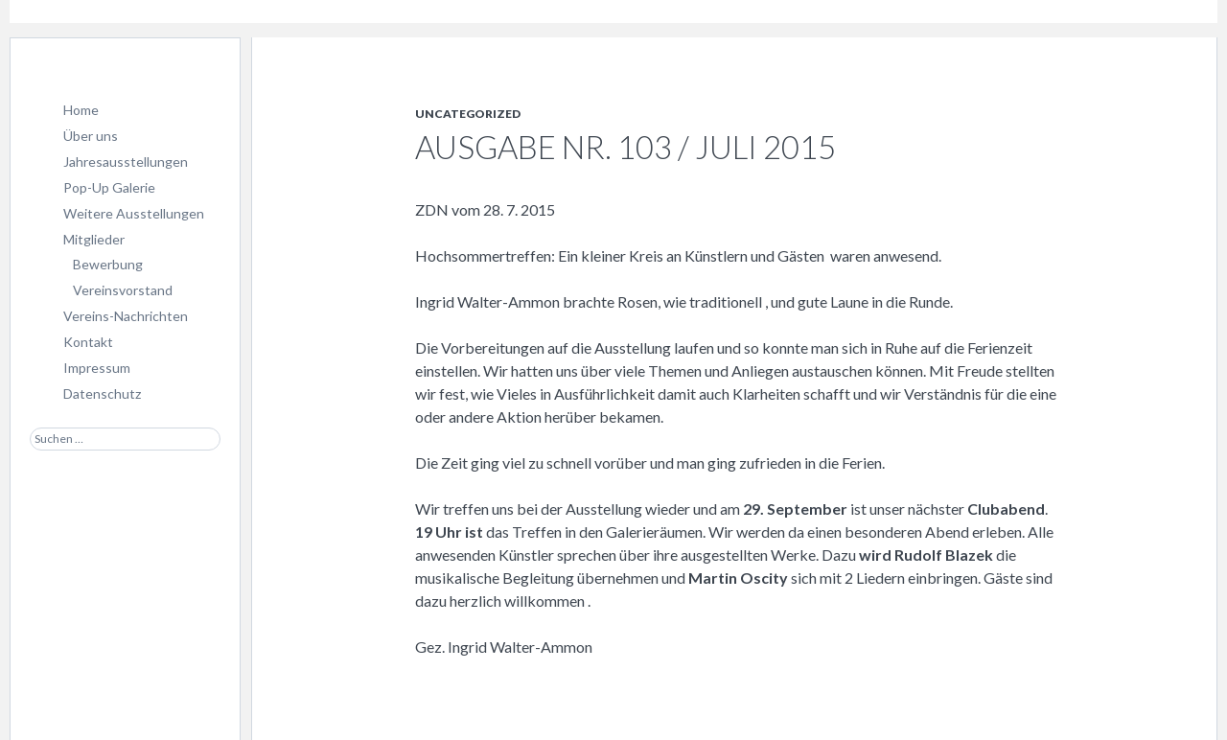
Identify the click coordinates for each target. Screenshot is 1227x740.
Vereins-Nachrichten (125, 316)
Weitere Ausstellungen (133, 213)
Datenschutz (102, 393)
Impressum (96, 367)
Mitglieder (94, 239)
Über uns (90, 135)
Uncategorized (468, 113)
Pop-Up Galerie (109, 187)
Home (81, 110)
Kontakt (88, 342)
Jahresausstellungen (125, 161)
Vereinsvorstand (123, 290)
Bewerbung (108, 264)
